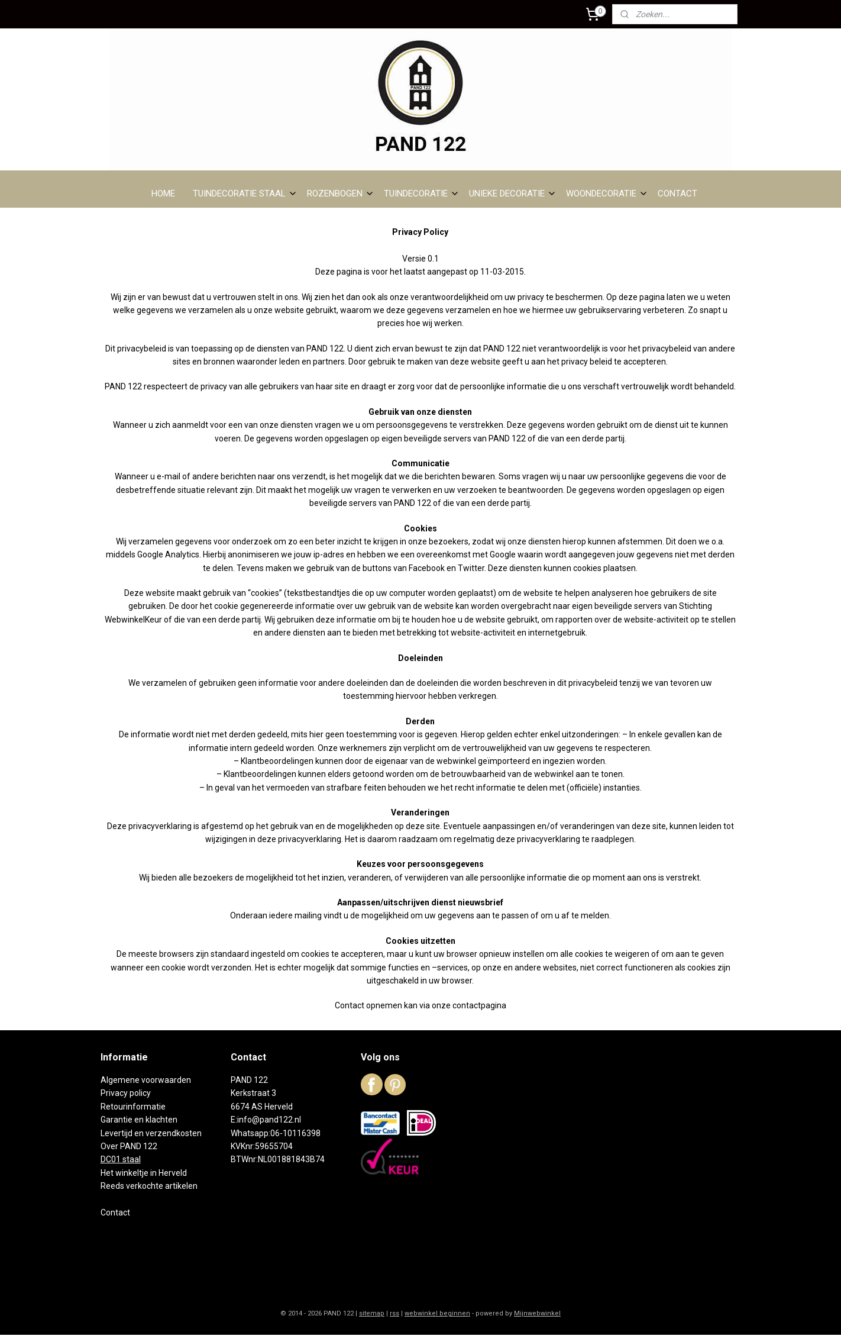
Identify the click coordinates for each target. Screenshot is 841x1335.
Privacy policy (126, 1093)
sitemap (371, 1313)
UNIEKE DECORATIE (513, 193)
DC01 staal (121, 1159)
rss (394, 1313)
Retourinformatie (133, 1106)
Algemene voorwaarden (146, 1080)
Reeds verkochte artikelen (149, 1186)
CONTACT (677, 193)
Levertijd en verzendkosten (151, 1133)
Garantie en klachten (139, 1119)
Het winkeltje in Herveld (144, 1173)
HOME (163, 193)
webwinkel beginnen (437, 1313)
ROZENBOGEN (340, 193)
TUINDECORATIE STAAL (245, 193)
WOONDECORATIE (607, 193)
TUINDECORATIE (422, 193)
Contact (115, 1212)
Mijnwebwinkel (537, 1313)
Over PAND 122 (129, 1146)
